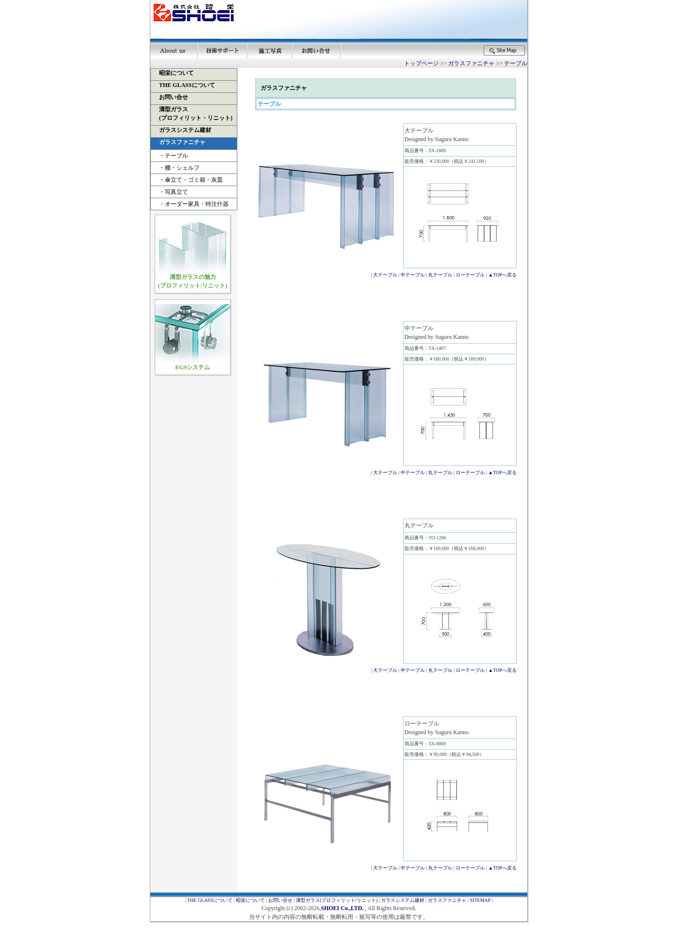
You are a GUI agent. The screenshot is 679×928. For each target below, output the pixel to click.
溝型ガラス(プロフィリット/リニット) (336, 900)
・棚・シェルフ (176, 167)
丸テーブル (440, 274)
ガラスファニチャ (471, 63)
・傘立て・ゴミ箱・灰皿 (188, 179)
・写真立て (170, 191)
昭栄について (250, 900)
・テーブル (170, 155)
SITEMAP (480, 900)
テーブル (515, 63)
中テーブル (413, 274)
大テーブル (385, 274)
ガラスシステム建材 (402, 900)
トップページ (421, 63)
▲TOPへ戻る (502, 274)
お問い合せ (280, 900)
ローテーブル (470, 274)
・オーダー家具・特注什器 (191, 204)
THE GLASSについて (209, 900)
